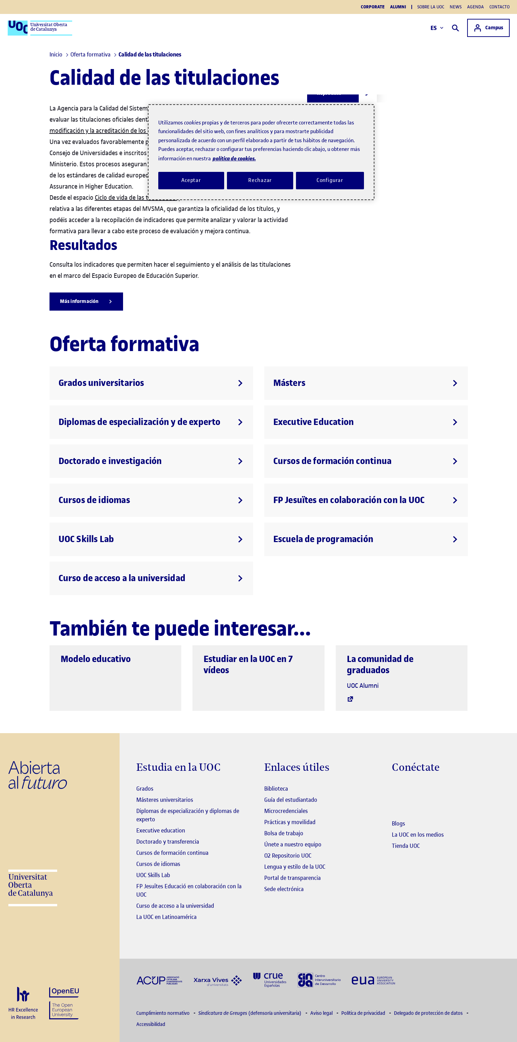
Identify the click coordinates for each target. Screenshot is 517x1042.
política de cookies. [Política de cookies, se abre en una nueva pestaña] (234, 158)
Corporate (373, 6)
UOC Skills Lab (153, 875)
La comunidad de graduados (380, 664)
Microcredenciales (286, 811)
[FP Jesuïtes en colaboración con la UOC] (366, 500)
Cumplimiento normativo (163, 1013)
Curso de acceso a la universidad (175, 906)
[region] (261, 152)
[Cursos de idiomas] (151, 500)
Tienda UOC (406, 846)
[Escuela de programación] (366, 539)
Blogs (398, 823)
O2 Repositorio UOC (287, 855)
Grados (144, 788)
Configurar (330, 180)
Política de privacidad (363, 1013)
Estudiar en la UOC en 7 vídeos (248, 664)
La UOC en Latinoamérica (166, 917)
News (456, 7)
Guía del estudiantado (290, 800)
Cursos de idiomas (158, 864)
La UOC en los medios (418, 834)
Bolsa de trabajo (283, 833)
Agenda (475, 7)
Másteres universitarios (164, 800)
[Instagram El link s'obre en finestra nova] (397, 789)
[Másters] (366, 383)
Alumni (398, 6)
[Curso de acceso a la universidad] (151, 578)
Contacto (499, 7)
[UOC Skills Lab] (151, 539)
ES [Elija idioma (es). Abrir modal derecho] (436, 28)
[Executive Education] (366, 422)
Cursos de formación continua (172, 853)
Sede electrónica (284, 889)
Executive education (160, 830)
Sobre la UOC (430, 7)
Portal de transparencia (292, 878)
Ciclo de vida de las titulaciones (136, 197)
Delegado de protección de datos (429, 1013)
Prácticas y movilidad (289, 822)
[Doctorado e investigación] (151, 461)
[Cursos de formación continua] (366, 461)
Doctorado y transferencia (167, 841)
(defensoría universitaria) (250, 1013)
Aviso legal (322, 1013)
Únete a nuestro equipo (292, 844)
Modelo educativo (96, 659)
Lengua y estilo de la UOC (294, 866)
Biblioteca (276, 788)
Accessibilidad (150, 1024)
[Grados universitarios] (151, 383)
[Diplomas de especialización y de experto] (151, 422)
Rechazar (260, 180)
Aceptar (191, 180)
